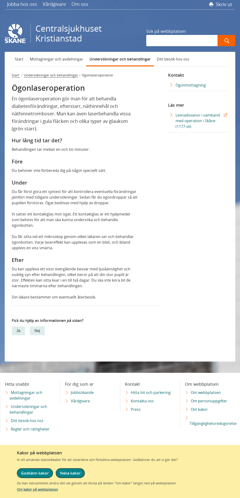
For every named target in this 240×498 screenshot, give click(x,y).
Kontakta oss (142, 401)
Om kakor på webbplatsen (37, 489)
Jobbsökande (82, 392)
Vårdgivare (54, 4)
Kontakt (176, 75)
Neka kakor (70, 473)
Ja (18, 331)
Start (19, 59)
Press (136, 409)
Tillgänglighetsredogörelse (213, 423)
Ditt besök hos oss (173, 59)
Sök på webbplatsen (166, 31)
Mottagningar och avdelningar (56, 59)
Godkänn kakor (35, 473)
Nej (37, 331)
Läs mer (176, 105)
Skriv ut (223, 4)
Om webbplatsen (206, 392)
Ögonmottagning (191, 85)
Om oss (79, 4)
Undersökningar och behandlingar (120, 59)
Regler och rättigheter (30, 429)
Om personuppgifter (209, 401)
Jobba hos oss (22, 4)
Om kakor (199, 409)
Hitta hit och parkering (151, 392)
